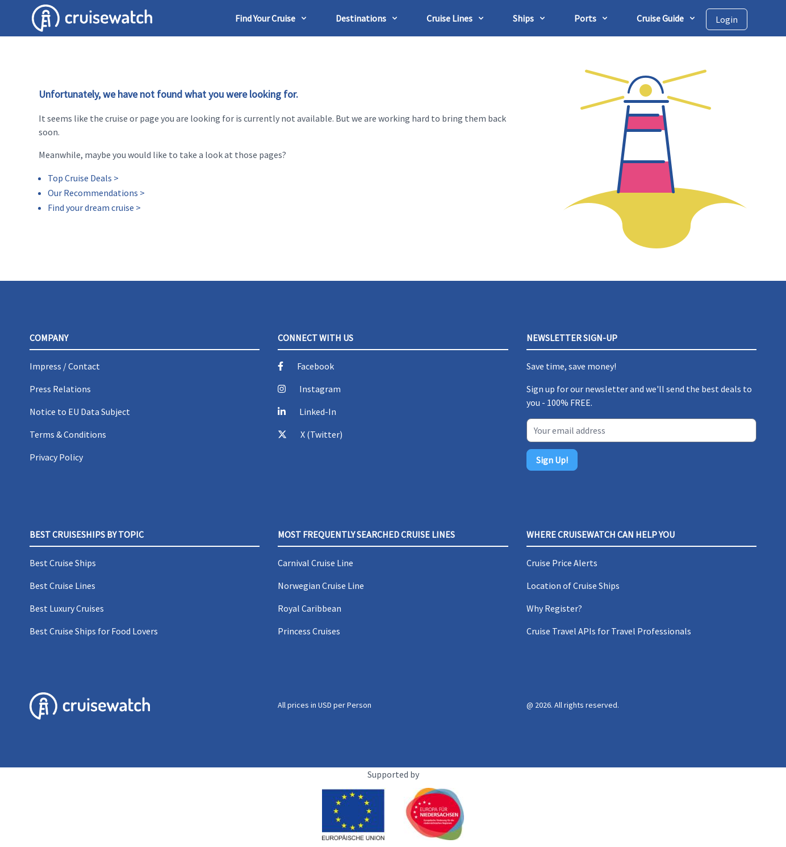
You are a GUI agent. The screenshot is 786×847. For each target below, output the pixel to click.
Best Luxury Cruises (67, 608)
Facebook (315, 366)
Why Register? (554, 608)
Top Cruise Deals (80, 178)
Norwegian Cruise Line (321, 585)
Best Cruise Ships (63, 562)
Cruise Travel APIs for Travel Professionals (608, 631)
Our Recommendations (93, 192)
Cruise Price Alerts (561, 562)
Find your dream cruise (91, 207)
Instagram (320, 389)
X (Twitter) (321, 434)
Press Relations (60, 389)
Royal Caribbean (309, 608)
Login (727, 19)
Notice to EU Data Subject (80, 411)
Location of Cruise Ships (573, 585)
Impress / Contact (65, 366)
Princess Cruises (309, 631)
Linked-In (317, 411)
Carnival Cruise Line (315, 562)
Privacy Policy (56, 457)
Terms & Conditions (68, 434)
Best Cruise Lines (62, 585)
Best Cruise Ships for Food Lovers (94, 631)
